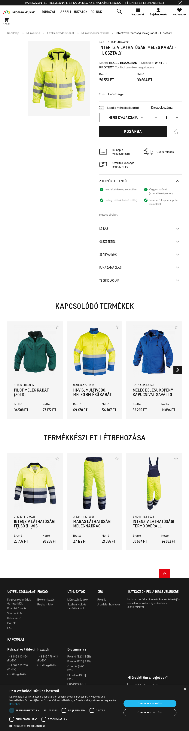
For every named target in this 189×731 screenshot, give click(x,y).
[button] (180, 3)
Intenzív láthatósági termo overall (153, 524)
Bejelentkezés (46, 599)
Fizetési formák (16, 608)
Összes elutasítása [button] (150, 712)
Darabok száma (161, 107)
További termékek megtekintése (134, 67)
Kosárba (133, 131)
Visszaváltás (15, 613)
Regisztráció (45, 604)
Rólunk (101, 599)
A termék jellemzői (113, 181)
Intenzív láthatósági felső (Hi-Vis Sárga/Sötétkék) (34, 526)
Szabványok (108, 255)
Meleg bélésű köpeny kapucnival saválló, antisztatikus (153, 394)
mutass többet (108, 214)
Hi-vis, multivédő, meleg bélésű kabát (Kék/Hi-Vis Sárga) (92, 394)
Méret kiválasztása (126, 118)
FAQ (10, 627)
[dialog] (94, 708)
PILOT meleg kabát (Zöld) (31, 392)
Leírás (103, 229)
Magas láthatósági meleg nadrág (92, 524)
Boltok (11, 623)
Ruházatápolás (110, 268)
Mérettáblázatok (77, 599)
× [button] (184, 689)
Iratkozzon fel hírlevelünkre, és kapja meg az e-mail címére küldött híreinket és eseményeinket (94, 2)
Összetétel (107, 242)
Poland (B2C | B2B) (79, 656)
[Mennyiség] (166, 117)
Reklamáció (14, 618)
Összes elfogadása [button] (150, 703)
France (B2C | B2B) (79, 661)
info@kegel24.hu (17, 674)
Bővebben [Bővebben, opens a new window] (14, 704)
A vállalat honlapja (108, 604)
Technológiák (109, 281)
